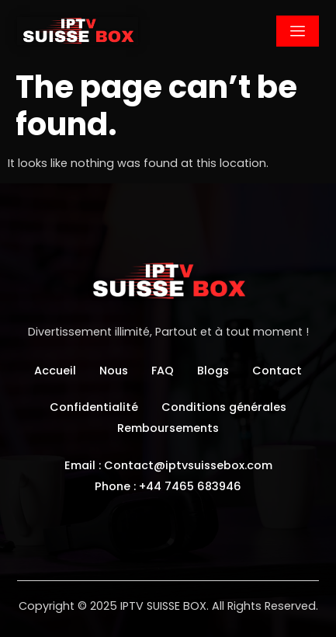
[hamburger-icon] (297, 31)
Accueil (55, 370)
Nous (113, 370)
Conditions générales (223, 407)
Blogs (213, 370)
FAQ (162, 370)
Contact (277, 370)
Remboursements (168, 428)
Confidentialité (94, 407)
